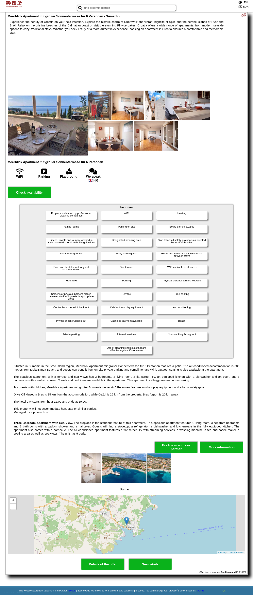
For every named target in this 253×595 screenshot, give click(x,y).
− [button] (13, 507)
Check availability (29, 192)
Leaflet (221, 552)
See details (150, 564)
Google (72, 590)
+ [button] (13, 501)
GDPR (200, 590)
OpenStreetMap (236, 552)
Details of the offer (103, 564)
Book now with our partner (176, 447)
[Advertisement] (48, 66)
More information (222, 447)
